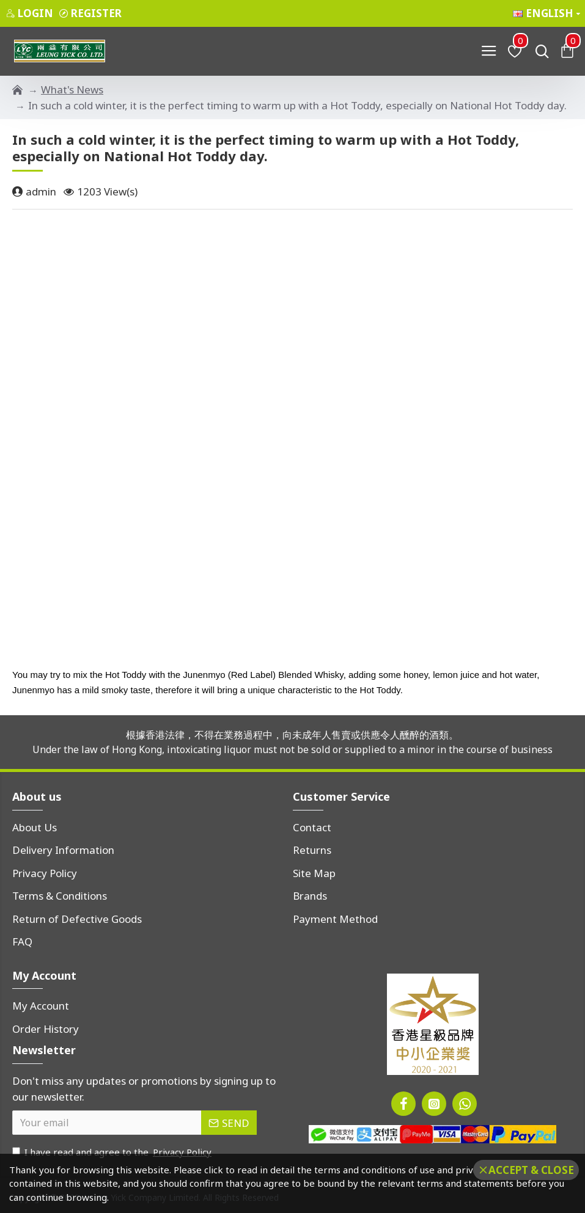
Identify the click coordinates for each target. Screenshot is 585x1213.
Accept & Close (531, 1170)
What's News (72, 89)
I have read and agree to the (112, 1152)
